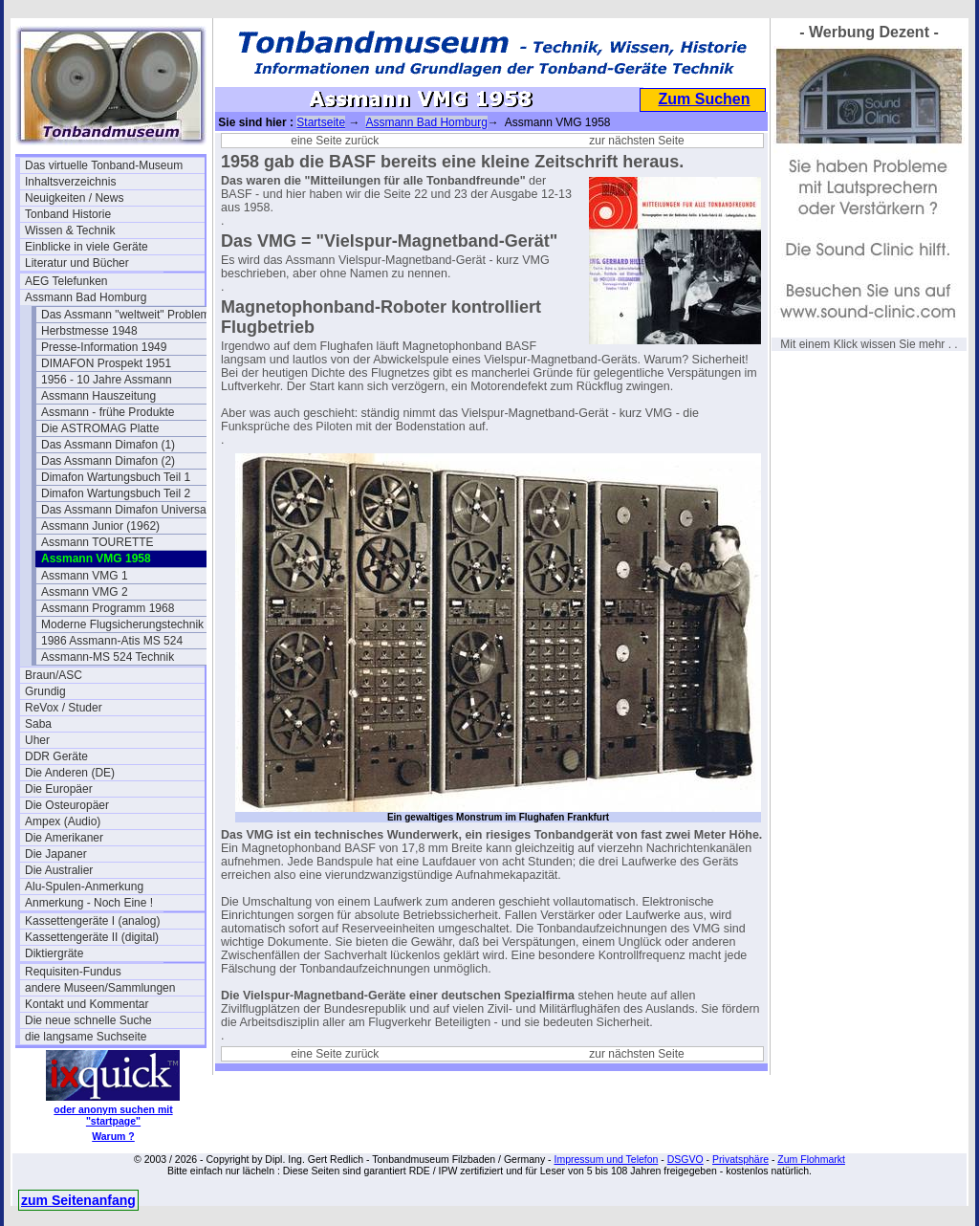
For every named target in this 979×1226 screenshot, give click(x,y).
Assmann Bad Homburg (85, 297)
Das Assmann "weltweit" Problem (125, 314)
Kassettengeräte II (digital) (92, 937)
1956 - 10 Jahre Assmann (106, 379)
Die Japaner (56, 854)
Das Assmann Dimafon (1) (108, 444)
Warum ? (113, 1136)
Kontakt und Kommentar (86, 1004)
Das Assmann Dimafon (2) (108, 461)
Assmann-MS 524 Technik (107, 657)
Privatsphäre (740, 1159)
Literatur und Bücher (77, 263)
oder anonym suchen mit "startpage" (113, 1115)
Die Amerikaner (64, 837)
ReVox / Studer (63, 707)
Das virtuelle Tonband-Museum (104, 165)
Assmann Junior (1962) (100, 526)
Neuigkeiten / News (74, 198)
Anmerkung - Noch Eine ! (89, 902)
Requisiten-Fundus (73, 971)
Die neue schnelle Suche (88, 1020)
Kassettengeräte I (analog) (92, 921)
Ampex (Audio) (62, 821)
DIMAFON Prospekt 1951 (106, 363)
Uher (37, 740)
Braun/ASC (53, 675)
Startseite (320, 122)
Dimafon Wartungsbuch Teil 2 (115, 493)
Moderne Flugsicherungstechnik (122, 624)
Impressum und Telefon (606, 1159)
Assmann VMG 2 (84, 592)
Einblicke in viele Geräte (86, 246)
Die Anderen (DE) (70, 772)
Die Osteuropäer (67, 805)
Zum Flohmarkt (811, 1159)
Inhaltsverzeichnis (70, 181)
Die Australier (59, 870)
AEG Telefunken (66, 281)
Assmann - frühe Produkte (107, 412)
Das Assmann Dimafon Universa (124, 509)
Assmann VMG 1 (84, 575)
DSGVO (685, 1159)
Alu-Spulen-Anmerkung (84, 886)
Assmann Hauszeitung (98, 396)
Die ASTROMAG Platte (100, 428)
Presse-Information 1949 (103, 347)
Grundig (45, 691)
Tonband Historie (68, 214)
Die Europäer (59, 789)
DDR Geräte (56, 756)
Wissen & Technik (70, 230)
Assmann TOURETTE (97, 542)
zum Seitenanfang (78, 1200)
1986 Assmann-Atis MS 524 (112, 640)
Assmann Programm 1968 (107, 608)
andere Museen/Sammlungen (100, 988)
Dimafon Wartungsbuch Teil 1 (115, 477)
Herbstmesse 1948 (89, 331)
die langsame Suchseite (85, 1036)
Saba (38, 724)
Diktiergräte (54, 953)
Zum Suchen (704, 99)
